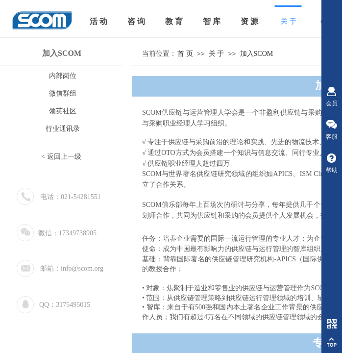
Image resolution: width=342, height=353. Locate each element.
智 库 (211, 21)
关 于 (216, 53)
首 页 (185, 53)
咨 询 (136, 21)
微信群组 (62, 93)
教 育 (174, 21)
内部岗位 (62, 75)
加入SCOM (256, 53)
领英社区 (62, 111)
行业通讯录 (63, 128)
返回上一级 (64, 156)
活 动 (98, 21)
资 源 (249, 21)
